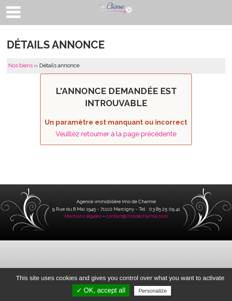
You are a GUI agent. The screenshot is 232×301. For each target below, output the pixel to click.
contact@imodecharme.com (137, 216)
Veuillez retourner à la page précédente (116, 134)
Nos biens (20, 65)
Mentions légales (83, 216)
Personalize (152, 291)
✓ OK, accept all (100, 290)
